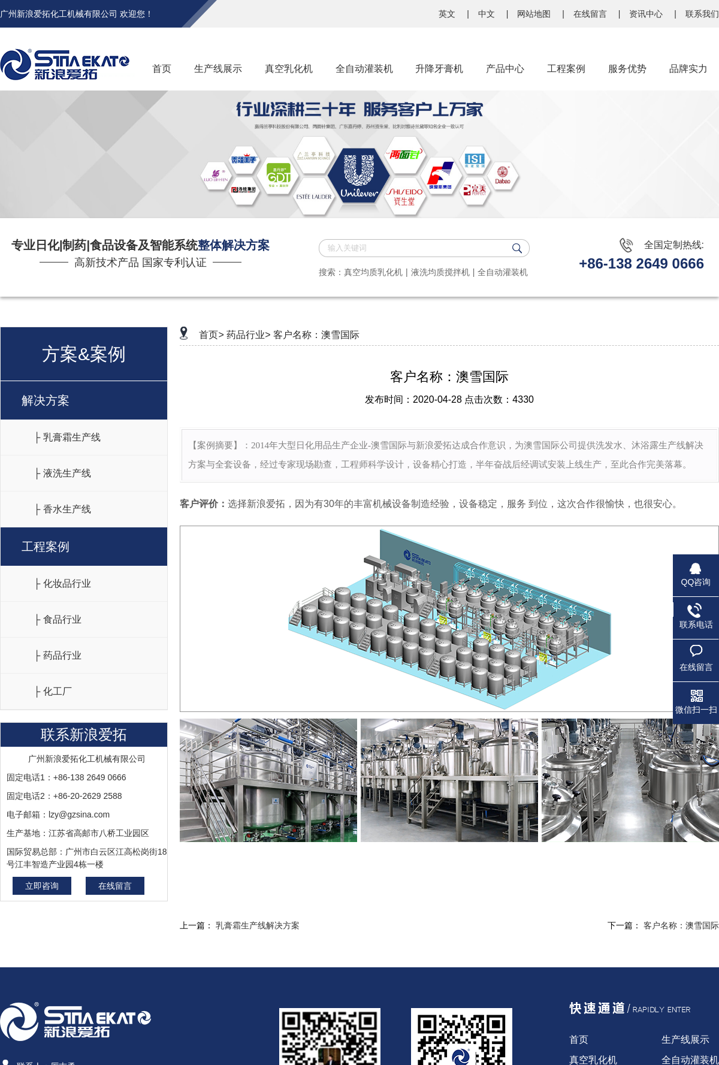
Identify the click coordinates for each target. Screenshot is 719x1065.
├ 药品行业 (57, 655)
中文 (487, 14)
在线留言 (591, 14)
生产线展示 (685, 1039)
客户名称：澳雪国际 (316, 335)
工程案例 (46, 546)
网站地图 (535, 14)
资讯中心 (647, 14)
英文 (448, 14)
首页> (211, 335)
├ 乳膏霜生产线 (67, 437)
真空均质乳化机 (373, 272)
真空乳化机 (593, 1060)
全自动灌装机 (503, 272)
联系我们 (702, 14)
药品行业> (248, 335)
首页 (578, 1039)
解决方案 (46, 400)
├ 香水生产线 (62, 509)
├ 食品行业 (57, 619)
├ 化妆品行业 (62, 583)
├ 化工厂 (53, 691)
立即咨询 (42, 886)
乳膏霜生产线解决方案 (258, 925)
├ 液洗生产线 (62, 473)
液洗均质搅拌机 (440, 272)
